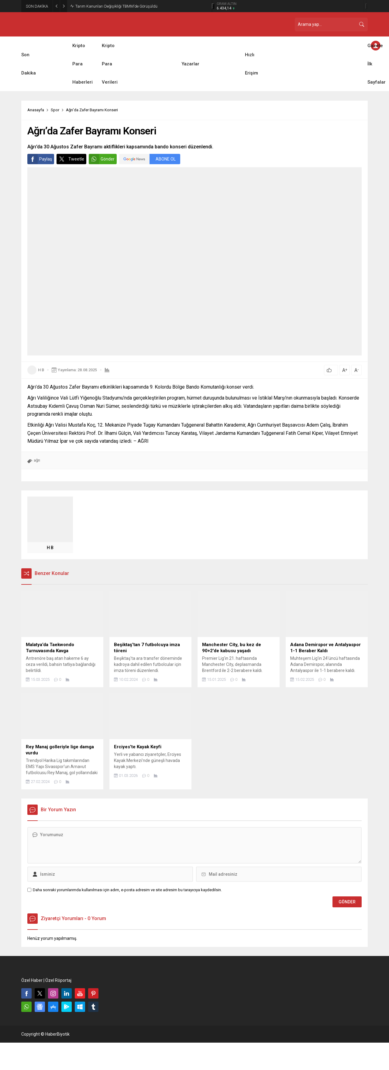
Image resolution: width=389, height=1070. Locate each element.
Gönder (102, 159)
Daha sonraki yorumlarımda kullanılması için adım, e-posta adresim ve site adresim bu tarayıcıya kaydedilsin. (127, 890)
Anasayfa (35, 110)
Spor (55, 110)
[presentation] (213, 6)
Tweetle (70, 159)
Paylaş (39, 159)
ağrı (37, 460)
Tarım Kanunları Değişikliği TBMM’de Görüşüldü (116, 6)
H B (41, 370)
